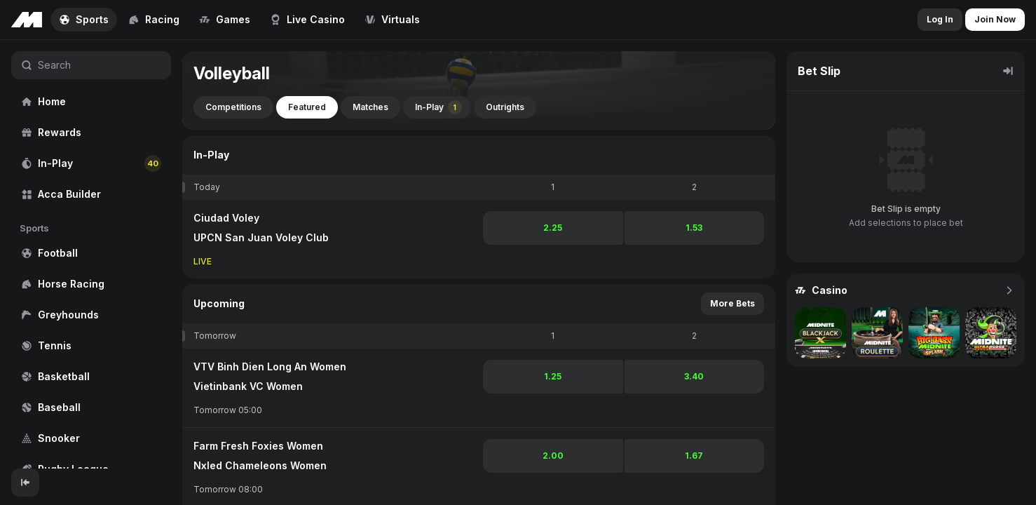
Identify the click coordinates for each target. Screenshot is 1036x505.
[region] (91, 254)
